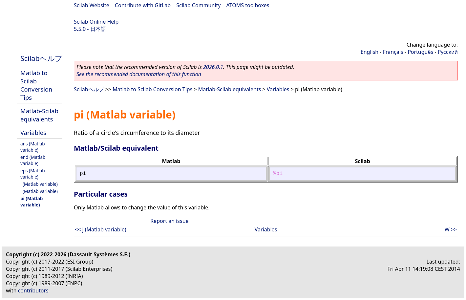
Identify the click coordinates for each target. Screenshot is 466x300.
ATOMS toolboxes (247, 5)
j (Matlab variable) (39, 191)
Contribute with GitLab (143, 5)
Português (420, 51)
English (369, 51)
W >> (451, 229)
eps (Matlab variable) (32, 173)
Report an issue (169, 221)
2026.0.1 (213, 67)
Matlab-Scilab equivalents (39, 115)
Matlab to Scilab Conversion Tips (36, 85)
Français (393, 51)
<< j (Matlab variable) (100, 229)
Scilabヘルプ (41, 58)
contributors (33, 290)
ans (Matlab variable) (32, 146)
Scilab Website (91, 5)
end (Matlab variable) (32, 160)
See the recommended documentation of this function (138, 74)
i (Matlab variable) (39, 184)
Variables (33, 132)
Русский (448, 51)
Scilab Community (198, 5)
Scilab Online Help (96, 21)
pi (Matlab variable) (31, 201)
